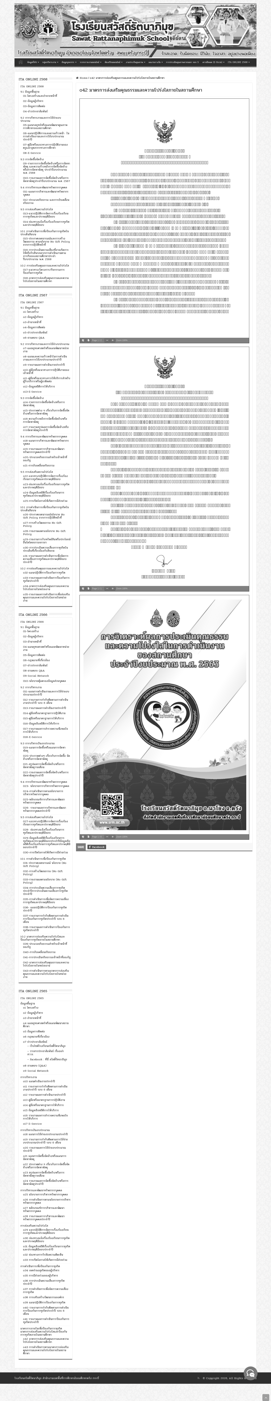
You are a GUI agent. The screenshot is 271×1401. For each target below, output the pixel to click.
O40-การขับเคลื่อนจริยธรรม (39, 952)
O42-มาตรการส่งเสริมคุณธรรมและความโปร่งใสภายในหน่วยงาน (46, 964)
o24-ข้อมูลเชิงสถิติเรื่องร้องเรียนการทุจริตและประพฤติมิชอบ (43, 494)
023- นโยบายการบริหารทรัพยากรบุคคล (46, 786)
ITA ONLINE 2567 (32, 302)
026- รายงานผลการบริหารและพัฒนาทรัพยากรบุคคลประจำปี (44, 809)
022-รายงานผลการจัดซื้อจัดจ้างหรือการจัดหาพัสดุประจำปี (46, 774)
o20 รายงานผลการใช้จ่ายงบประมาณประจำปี (44, 1149)
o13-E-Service (32, 391)
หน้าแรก (20, 62)
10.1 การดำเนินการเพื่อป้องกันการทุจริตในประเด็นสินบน (44, 232)
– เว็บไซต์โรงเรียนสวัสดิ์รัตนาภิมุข (46, 1046)
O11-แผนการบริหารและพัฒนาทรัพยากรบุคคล (45, 193)
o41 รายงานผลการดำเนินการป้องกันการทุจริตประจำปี (46, 1320)
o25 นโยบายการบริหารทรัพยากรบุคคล (45, 1194)
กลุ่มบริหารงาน (49, 62)
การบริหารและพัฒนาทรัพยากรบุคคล (41, 1190)
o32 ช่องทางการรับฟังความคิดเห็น (43, 1254)
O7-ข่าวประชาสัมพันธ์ (35, 665)
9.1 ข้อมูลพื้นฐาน (29, 92)
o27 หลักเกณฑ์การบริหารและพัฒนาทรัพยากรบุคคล (43, 1209)
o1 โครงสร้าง (30, 1007)
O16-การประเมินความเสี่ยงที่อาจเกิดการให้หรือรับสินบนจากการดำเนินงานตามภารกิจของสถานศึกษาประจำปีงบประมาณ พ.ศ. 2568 (46, 254)
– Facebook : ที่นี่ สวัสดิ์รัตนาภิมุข (47, 1059)
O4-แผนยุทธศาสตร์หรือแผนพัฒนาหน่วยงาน (46, 648)
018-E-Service (32, 737)
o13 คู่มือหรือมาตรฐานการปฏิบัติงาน (44, 1100)
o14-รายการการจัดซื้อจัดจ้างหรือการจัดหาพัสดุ (44, 403)
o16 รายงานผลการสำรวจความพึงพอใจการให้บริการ (45, 1117)
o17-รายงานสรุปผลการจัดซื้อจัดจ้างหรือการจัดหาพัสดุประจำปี (46, 428)
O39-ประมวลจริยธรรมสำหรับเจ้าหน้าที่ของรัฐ (45, 945)
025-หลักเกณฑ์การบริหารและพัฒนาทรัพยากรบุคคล (44, 801)
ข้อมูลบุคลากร (68, 62)
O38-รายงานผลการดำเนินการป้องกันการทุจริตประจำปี (46, 928)
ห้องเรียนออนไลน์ (112, 62)
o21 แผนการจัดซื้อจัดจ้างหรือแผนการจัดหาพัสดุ (44, 1157)
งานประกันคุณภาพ (134, 62)
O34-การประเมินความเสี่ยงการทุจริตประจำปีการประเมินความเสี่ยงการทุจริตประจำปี (45, 891)
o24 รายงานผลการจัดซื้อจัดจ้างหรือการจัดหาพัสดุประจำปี (45, 1182)
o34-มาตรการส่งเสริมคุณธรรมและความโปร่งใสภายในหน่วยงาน (46, 587)
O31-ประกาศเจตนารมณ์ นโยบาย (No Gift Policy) (44, 864)
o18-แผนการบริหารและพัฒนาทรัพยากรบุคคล (46, 442)
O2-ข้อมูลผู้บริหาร (33, 101)
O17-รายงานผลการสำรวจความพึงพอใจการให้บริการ (45, 730)
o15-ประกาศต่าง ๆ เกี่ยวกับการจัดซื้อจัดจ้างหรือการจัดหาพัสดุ (46, 412)
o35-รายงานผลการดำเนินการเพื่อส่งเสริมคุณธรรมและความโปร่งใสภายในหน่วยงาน (46, 597)
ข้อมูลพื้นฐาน (27, 1003)
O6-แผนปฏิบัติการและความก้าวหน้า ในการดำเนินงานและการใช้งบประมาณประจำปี (46, 136)
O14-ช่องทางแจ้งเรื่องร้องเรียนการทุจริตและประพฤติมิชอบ (46, 223)
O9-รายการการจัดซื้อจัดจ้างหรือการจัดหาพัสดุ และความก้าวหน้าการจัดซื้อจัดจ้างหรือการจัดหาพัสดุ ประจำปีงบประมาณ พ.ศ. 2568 (46, 168)
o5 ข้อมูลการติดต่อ (34, 1031)
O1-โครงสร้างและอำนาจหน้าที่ (40, 96)
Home (81, 78)
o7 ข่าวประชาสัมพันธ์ (35, 1042)
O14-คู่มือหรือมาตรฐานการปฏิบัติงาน (44, 713)
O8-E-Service (32, 153)
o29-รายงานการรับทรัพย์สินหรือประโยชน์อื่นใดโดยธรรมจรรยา (47, 541)
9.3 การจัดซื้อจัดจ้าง (32, 159)
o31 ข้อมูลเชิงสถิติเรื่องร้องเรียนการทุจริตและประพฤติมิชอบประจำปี (46, 1248)
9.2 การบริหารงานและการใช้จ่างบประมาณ (44, 344)
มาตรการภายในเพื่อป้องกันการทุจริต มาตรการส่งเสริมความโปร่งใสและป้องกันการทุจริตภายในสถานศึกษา (43, 1331)
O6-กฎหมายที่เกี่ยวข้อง (36, 660)
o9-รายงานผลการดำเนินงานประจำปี (44, 365)
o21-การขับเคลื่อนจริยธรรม (38, 465)
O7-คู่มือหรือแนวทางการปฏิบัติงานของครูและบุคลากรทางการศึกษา (45, 146)
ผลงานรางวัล (155, 62)
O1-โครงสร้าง (31, 631)
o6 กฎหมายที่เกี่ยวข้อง (36, 1036)
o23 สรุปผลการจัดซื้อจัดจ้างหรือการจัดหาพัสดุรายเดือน (43, 1174)
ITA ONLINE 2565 (32, 998)
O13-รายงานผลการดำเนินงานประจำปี (44, 708)
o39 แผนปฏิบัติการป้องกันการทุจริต (44, 1302)
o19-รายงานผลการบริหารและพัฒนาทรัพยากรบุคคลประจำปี (43, 450)
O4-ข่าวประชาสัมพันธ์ (35, 111)
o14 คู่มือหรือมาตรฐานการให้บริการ (43, 1105)
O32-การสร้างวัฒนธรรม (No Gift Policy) (43, 872)
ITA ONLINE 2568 (237, 62)
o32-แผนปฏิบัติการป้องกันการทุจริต (44, 572)
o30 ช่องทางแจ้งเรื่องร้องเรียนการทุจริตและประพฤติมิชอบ (46, 1239)
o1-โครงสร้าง (31, 312)
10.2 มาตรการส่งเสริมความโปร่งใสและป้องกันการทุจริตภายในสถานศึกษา (42, 938)
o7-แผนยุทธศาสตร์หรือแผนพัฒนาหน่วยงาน (46, 349)
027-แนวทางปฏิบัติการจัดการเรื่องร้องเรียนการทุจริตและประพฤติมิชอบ (45, 823)
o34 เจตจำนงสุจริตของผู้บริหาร (41, 1270)
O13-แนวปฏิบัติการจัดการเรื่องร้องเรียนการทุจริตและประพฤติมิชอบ (45, 215)
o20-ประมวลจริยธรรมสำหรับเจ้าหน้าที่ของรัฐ (45, 458)
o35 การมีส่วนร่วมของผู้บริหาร (40, 1275)
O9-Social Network (36, 676)
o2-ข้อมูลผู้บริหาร (33, 317)
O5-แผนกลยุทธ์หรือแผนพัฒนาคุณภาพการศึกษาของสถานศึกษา (45, 126)
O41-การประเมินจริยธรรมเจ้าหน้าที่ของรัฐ (47, 957)
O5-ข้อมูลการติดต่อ (34, 655)
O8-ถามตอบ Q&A (34, 670)
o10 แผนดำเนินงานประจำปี (39, 1081)
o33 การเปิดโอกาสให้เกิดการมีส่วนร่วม (45, 1260)
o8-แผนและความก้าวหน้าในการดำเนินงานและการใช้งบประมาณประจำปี (45, 358)
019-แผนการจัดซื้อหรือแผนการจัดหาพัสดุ (44, 749)
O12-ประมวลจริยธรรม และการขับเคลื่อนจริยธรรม (46, 201)
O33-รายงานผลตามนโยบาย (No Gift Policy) (45, 881)
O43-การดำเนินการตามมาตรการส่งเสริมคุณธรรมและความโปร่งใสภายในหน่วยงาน (46, 974)
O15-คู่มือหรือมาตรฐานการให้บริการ (43, 718)
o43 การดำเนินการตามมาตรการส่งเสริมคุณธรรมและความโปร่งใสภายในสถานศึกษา (46, 1350)
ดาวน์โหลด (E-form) (212, 62)
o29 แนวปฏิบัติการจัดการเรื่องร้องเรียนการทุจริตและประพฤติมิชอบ (46, 1231)
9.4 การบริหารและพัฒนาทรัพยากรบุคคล (43, 187)
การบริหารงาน (28, 1077)
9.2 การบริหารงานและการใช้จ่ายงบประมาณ (40, 119)
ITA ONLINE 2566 (32, 622)
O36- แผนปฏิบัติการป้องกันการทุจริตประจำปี (45, 909)
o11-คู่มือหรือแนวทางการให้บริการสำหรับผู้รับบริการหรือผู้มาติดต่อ (46, 379)
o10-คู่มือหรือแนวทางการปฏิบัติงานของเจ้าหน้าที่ (46, 371)
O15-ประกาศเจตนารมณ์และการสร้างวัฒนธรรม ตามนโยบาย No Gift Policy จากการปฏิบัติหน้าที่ (46, 241)
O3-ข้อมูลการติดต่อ (34, 106)
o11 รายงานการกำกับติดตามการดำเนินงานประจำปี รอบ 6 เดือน (45, 1088)
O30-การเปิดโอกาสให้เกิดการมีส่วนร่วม (45, 852)
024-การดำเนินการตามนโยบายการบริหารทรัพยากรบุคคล (43, 792)
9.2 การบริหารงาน (31, 687)
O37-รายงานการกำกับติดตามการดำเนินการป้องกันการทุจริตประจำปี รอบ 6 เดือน (45, 919)
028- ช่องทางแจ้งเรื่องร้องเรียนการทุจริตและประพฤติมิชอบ (43, 831)
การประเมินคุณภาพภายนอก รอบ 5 (182, 62)
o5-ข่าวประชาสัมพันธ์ (35, 332)
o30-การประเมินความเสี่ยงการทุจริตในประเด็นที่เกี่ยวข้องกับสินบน (45, 549)
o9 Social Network (36, 1071)
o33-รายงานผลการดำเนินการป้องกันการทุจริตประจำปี (46, 579)
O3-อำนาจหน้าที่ (32, 641)
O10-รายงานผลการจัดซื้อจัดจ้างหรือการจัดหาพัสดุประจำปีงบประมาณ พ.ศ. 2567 (46, 179)
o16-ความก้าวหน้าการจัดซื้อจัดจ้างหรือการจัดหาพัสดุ (45, 420)
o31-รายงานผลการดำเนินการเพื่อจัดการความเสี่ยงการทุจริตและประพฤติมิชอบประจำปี (45, 559)
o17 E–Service (32, 1124)
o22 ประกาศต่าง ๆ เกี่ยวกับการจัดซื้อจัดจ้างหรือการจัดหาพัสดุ (46, 1166)
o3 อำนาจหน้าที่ (32, 1018)
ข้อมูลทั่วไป (32, 62)
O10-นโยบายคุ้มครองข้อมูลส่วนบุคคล (44, 681)
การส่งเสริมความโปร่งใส (34, 1226)
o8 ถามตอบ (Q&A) (34, 1065)
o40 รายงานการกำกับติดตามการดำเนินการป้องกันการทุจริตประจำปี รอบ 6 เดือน (46, 1310)
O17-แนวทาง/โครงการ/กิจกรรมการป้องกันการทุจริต (44, 271)
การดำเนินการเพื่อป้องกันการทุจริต (40, 1266)
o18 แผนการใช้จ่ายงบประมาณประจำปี (45, 1134)
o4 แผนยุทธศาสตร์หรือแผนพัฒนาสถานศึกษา (46, 1024)
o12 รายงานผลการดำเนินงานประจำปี (44, 1095)
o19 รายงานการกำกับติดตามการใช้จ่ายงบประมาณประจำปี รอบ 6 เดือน (45, 1141)
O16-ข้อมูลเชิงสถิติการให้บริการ (41, 723)
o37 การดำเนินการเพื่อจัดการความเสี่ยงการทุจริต (45, 1290)
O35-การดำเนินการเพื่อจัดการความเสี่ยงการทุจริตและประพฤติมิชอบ (46, 900)
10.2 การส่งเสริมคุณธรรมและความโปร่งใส (44, 265)
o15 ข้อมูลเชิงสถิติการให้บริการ (41, 1110)
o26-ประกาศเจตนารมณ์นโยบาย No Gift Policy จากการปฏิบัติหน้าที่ (44, 516)
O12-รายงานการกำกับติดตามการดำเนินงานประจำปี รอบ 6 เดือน (45, 701)
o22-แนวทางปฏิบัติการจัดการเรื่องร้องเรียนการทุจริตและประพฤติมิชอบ (45, 477)
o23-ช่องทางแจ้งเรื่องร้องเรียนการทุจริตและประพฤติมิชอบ (46, 486)
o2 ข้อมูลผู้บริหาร (33, 1013)
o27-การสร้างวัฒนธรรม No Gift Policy (42, 524)
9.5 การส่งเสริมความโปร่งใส (36, 209)
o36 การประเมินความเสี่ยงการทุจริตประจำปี (44, 1282)
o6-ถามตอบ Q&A (34, 338)
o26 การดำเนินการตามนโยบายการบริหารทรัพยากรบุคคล (47, 1201)
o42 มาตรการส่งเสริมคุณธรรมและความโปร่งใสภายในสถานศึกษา (46, 1340)
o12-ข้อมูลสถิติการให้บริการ (39, 386)
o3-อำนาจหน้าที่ (32, 322)
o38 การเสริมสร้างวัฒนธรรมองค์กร (43, 1297)
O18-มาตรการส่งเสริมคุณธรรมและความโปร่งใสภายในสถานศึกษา (46, 279)
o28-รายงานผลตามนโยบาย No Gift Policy (44, 532)
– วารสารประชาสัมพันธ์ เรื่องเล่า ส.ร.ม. (45, 1052)
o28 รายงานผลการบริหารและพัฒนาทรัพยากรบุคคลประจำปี (44, 1217)
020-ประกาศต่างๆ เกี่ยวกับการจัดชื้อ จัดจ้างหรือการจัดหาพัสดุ (46, 757)
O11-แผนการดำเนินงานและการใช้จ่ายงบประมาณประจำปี (46, 693)
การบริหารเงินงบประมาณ (35, 1130)
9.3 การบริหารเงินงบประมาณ (37, 743)
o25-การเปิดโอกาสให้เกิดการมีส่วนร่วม (45, 501)
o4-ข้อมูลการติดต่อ (34, 327)
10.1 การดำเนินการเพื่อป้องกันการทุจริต (43, 859)
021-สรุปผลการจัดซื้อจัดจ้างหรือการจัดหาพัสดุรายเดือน (43, 765)
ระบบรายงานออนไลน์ (89, 62)
